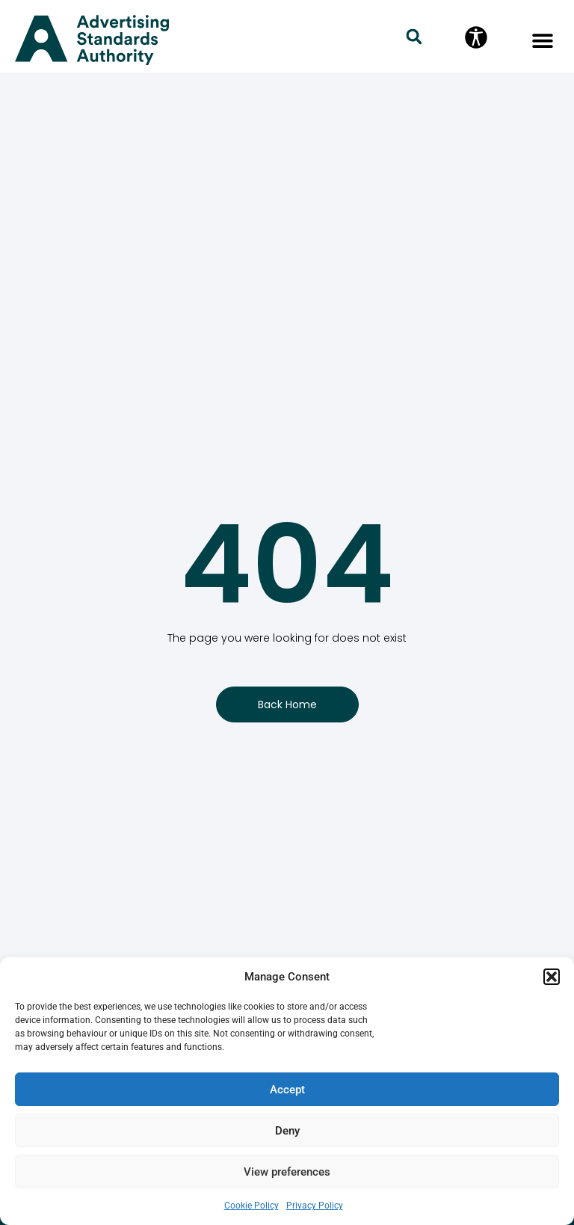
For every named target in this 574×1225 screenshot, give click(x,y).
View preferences (287, 1172)
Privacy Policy (314, 1205)
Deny (287, 1131)
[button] (551, 976)
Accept (287, 1089)
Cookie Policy (251, 1205)
